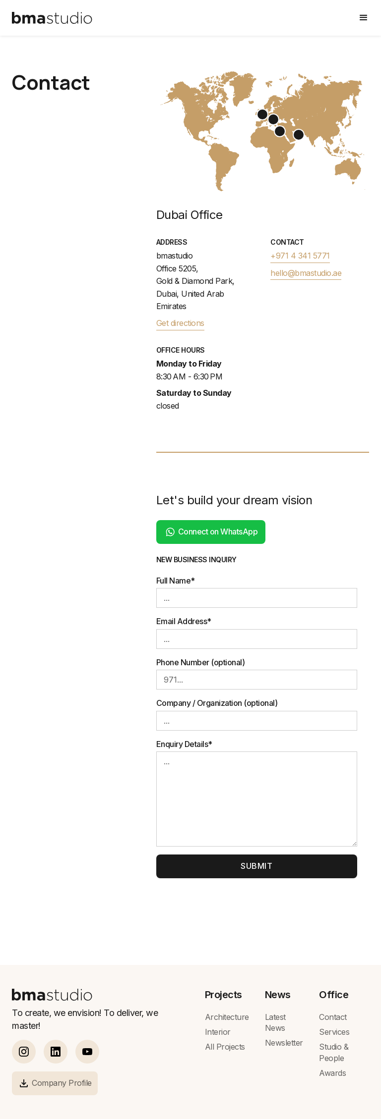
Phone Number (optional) (200, 662)
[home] (52, 18)
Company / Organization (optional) (217, 703)
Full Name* (175, 581)
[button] (363, 18)
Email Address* (183, 621)
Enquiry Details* (184, 744)
